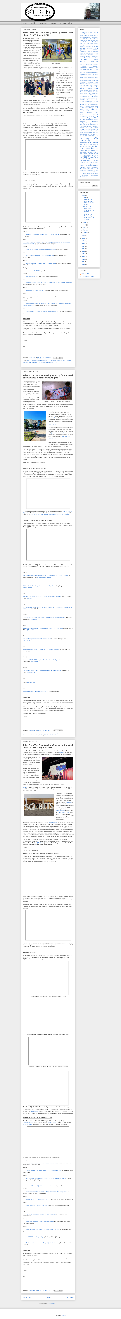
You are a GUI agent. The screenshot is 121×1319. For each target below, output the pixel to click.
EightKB (58, 733)
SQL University (84, 153)
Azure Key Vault (84, 43)
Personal (95, 114)
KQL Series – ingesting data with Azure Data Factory (40, 296)
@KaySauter (34, 661)
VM (80, 172)
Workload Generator (93, 175)
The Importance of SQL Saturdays (35, 290)
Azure (86, 37)
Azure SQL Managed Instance (89, 47)
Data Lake (93, 63)
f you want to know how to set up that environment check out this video (50, 514)
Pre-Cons (82, 119)
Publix (83, 124)
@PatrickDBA (40, 843)
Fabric (86, 77)
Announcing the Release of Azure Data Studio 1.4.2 (40, 255)
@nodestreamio (27, 1124)
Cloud (85, 57)
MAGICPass (83, 91)
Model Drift (92, 101)
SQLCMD (96, 153)
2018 (83, 243)
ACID (94, 32)
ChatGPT (25, 362)
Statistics (88, 155)
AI (84, 34)
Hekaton (82, 80)
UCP (92, 168)
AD (97, 32)
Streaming (94, 155)
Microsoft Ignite (87, 99)
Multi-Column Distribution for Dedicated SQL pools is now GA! (42, 234)
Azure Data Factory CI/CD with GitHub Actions (35, 691)
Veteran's (96, 168)
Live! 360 (95, 90)
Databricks (91, 67)
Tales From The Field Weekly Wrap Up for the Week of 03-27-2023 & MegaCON (48, 34)
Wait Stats (90, 172)
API (28, 360)
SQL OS (87, 146)
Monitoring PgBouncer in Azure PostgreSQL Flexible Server (42, 1242)
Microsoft (90, 96)
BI (88, 51)
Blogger (64, 1315)
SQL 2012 (92, 134)
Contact (53, 23)
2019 (83, 241)
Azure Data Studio (57, 360)
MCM (91, 95)
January (85, 232)
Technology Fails (84, 162)
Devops (82, 74)
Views (88, 170)
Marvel (81, 93)
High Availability (87, 80)
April (84, 225)
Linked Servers (84, 90)
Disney (85, 74)
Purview (87, 124)
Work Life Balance (84, 175)
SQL (94, 132)
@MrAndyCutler (31, 672)
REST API (83, 127)
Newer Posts (27, 1297)
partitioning (91, 106)
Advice (81, 34)
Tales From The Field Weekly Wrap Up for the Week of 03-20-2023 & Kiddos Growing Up (48, 376)
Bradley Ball (82, 53)
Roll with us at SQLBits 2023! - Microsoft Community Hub (41, 1163)
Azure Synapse (67, 360)
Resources (43, 23)
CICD (93, 56)
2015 (83, 251)
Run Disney (90, 127)
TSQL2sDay (83, 168)
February (86, 230)
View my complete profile (87, 276)
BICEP (90, 51)
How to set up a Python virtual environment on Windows (41, 249)
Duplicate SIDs (94, 75)
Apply (91, 35)
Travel (88, 167)
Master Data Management (91, 93)
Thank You (91, 162)
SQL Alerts (95, 135)
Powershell (82, 118)
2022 (83, 236)
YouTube (85, 176)
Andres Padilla (83, 35)
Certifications (83, 54)
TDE (96, 160)
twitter (88, 168)
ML (97, 99)
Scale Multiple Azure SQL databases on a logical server (41, 1186)
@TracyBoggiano (28, 587)
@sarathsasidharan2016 (44, 577)
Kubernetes (89, 88)
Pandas (86, 106)
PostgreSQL (83, 116)
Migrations (93, 99)
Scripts (96, 127)
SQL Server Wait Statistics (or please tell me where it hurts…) (42, 1229)
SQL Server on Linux (92, 152)
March (85, 227)
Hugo (93, 80)
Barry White (54, 418)
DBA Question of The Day (87, 69)
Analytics (96, 33)
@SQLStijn (69, 802)
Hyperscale (82, 82)
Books (94, 51)
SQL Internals (93, 142)
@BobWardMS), (52, 822)
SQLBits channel (35, 1111)
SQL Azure (84, 138)
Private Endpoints (33, 735)
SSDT (81, 155)
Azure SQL (95, 45)
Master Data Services (85, 95)
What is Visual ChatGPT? (33, 270)
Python (39, 362)
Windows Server (93, 173)
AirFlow (87, 33)
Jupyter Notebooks (66, 733)
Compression (84, 59)
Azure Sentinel (88, 45)
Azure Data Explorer (35, 360)
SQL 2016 (85, 135)
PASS (96, 106)
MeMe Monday (83, 96)
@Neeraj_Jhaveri (51, 1122)
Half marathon (90, 79)
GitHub (96, 77)
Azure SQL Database (85, 46)
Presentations (89, 119)
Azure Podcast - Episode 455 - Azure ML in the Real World (41, 311)
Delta (84, 72)
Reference (83, 126)
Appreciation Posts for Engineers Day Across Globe (40, 1221)
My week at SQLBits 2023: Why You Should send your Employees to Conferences (45, 660)
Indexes (82, 83)
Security (82, 129)
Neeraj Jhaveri (86, 103)
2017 (83, 246)
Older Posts (70, 1297)
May (84, 222)
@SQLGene (26, 640)
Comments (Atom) (52, 1303)
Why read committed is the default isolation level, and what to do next (42, 681)
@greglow (30, 598)
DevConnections (93, 72)
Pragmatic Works (92, 118)
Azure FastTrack (93, 42)
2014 (83, 254)
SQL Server (91, 150)
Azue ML (82, 37)
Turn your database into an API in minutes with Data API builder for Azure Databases (49, 282)
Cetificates (90, 54)
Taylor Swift (92, 160)
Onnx (97, 103)
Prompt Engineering (93, 123)
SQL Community (89, 139)
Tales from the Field (51, 362)
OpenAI (87, 104)
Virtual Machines (94, 170)
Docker (81, 75)
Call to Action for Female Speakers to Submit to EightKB (38, 586)
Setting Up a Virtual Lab (87, 131)
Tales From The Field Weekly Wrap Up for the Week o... (88, 202)
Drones (86, 75)
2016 (83, 248)
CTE (81, 63)
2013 (83, 256)
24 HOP (84, 32)
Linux (90, 90)
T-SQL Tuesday (88, 157)
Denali (87, 72)
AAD (91, 32)
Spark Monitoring (30, 276)
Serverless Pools (94, 129)
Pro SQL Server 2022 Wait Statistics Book (37, 1199)
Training (33, 23)
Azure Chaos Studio (93, 37)
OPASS (82, 104)
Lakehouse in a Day (63, 812)
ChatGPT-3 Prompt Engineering (34, 1237)
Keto (81, 88)
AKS (90, 33)
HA (84, 79)
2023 (83, 195)
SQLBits (41, 735)
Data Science (86, 64)
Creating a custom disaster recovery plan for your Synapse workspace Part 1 (44, 617)
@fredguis (34, 619)
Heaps (96, 79)
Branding (88, 53)
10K (80, 32)
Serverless (87, 129)
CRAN (96, 61)
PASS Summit (89, 109)
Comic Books (93, 57)
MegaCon (34, 362)
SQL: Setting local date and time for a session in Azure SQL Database (42, 596)
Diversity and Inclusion (93, 74)
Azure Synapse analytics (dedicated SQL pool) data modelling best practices (46, 1191)
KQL (30, 362)
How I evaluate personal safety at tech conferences (37, 638)
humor (96, 80)
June (84, 197)
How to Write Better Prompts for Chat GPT (37, 1205)
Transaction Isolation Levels (63, 735)
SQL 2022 (90, 135)
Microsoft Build (89, 98)
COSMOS (91, 61)
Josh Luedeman (94, 85)
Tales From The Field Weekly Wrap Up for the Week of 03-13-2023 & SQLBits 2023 (48, 746)
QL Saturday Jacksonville (57, 433)
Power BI (25, 735)
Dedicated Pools (51, 733)
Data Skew (92, 64)
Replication (88, 126)
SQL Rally (94, 146)
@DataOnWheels (32, 630)
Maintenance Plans (93, 91)
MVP (97, 101)
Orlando (91, 104)
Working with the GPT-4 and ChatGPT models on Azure (41, 263)
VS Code (84, 172)
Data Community (86, 63)
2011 (83, 261)
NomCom (92, 103)
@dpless (61, 752)
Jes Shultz (86, 85)
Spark (43, 362)
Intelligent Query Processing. (91, 83)
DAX (97, 67)
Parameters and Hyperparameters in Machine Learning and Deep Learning (46, 1178)
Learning (95, 88)
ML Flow (82, 101)
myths (81, 103)
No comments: (47, 357)
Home (25, 23)
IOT (81, 85)
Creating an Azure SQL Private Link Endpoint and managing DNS (43, 1170)
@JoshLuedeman (28, 1122)
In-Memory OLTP (93, 82)
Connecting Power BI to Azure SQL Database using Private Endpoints (42, 670)
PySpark (92, 124)
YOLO (81, 176)
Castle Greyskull (94, 53)
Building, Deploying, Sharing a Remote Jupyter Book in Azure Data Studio (43, 628)
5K (88, 32)
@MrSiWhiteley (60, 810)
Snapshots (86, 132)
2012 (83, 259)
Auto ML (96, 35)
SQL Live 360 (84, 144)
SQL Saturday (87, 148)
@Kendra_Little (31, 682)
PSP (81, 124)
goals (81, 79)
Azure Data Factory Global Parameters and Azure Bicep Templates (41, 649)
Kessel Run (94, 87)
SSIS (84, 155)
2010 (83, 264)
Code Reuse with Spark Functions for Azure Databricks (41, 1214)
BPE (97, 51)
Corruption (86, 61)
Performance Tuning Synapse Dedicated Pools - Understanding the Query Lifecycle (45, 575)
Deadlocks (90, 71)
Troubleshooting (94, 167)
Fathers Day (91, 77)
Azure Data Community (85, 38)
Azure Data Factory (46, 360)
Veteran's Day (83, 170)
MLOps (87, 101)
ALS (92, 33)
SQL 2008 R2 (85, 134)
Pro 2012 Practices (66, 23)
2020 (83, 238)
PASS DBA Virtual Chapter (87, 107)
